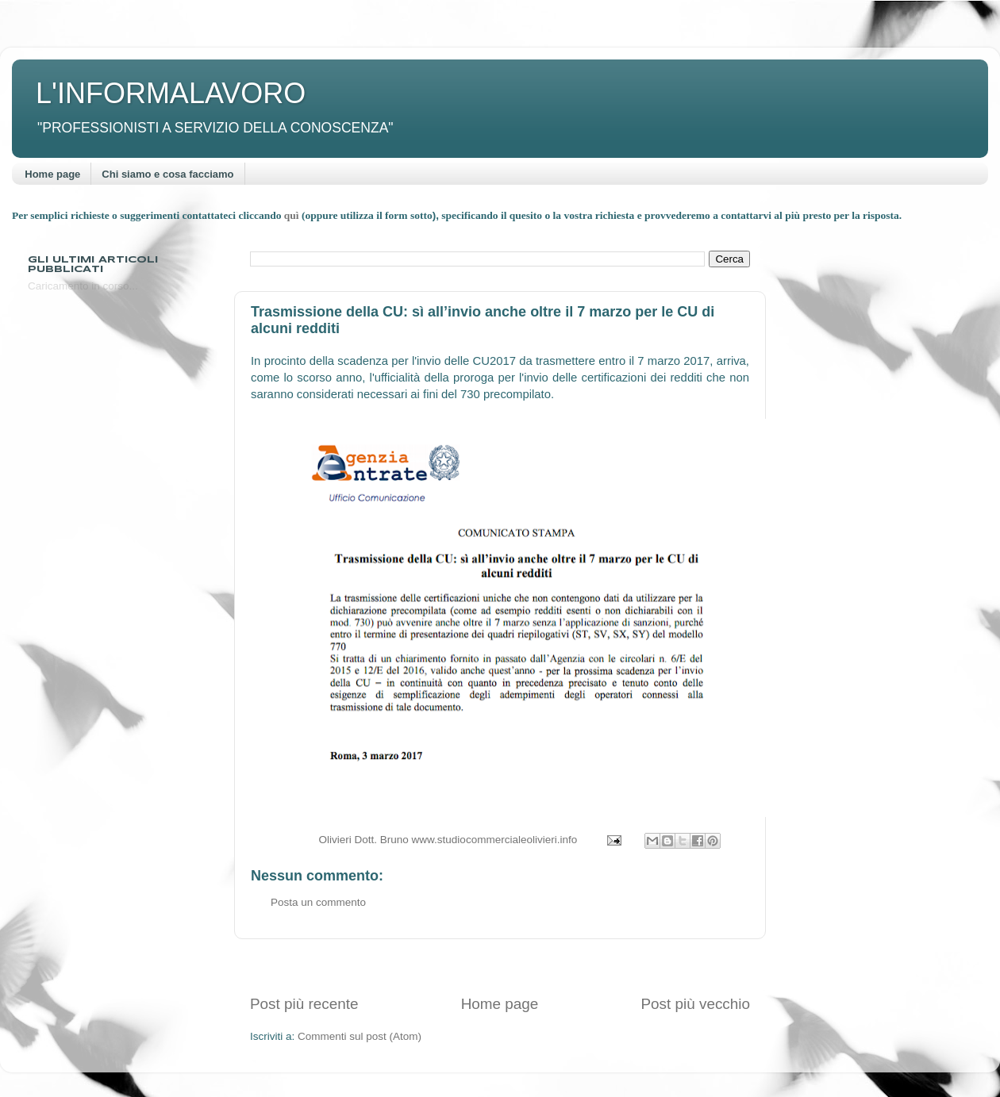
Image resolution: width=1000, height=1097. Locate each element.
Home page (52, 174)
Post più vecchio (695, 1003)
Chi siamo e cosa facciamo (167, 174)
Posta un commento (318, 902)
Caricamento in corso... (83, 286)
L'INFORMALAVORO (171, 93)
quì (293, 215)
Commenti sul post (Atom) (359, 1036)
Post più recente (304, 1003)
